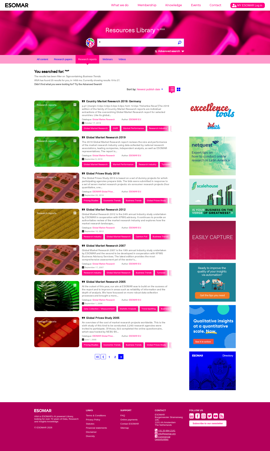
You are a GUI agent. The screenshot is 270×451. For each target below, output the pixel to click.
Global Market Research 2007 (106, 246)
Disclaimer (91, 432)
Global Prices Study (156, 200)
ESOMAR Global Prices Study (106, 191)
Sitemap (124, 428)
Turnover (166, 164)
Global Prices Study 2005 (103, 318)
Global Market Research (103, 119)
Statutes (90, 423)
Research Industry (158, 128)
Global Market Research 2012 (106, 209)
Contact (215, 5)
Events (196, 5)
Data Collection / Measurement (99, 308)
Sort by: (131, 89)
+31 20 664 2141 (165, 430)
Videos (122, 59)
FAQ (122, 415)
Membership (147, 5)
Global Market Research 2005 (106, 282)
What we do (119, 5)
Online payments (129, 419)
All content (42, 59)
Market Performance (133, 128)
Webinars (107, 59)
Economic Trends (112, 200)
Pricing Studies (91, 200)
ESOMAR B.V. (135, 119)
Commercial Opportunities (162, 438)
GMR (115, 128)
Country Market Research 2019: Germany (113, 101)
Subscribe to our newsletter (208, 423)
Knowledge (173, 5)
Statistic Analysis (128, 308)
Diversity (90, 436)
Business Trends (134, 200)
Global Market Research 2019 (106, 137)
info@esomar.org (165, 433)
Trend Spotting (148, 308)
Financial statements (96, 428)
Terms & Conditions (96, 415)
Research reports (87, 59)
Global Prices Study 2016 (103, 173)
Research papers (63, 59)
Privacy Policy (93, 419)
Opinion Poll (141, 236)
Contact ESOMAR (129, 423)
